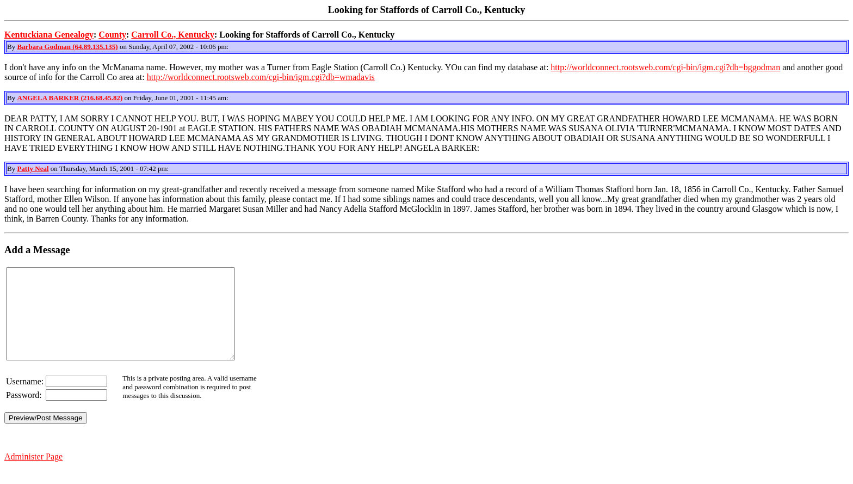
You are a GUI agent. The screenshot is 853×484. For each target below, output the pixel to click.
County (112, 34)
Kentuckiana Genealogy (49, 34)
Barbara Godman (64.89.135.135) (67, 46)
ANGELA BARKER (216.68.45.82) (69, 98)
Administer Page (33, 474)
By (12, 46)
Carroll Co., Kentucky (172, 34)
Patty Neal (32, 168)
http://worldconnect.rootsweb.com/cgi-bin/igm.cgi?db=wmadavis (261, 77)
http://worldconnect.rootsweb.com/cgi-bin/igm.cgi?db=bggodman (665, 67)
